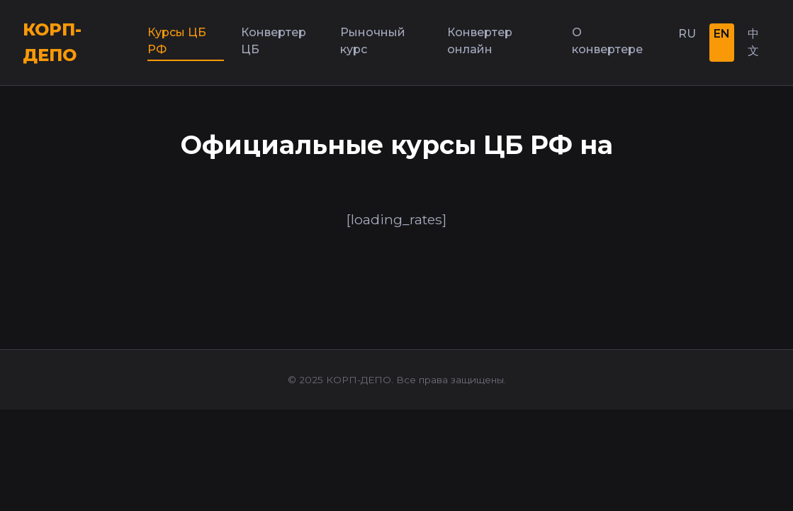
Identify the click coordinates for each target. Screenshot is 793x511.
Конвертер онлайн (479, 41)
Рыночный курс (372, 41)
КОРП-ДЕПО (52, 42)
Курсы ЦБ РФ (176, 41)
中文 (753, 42)
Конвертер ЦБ (273, 41)
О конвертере (607, 41)
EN (722, 33)
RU (687, 33)
